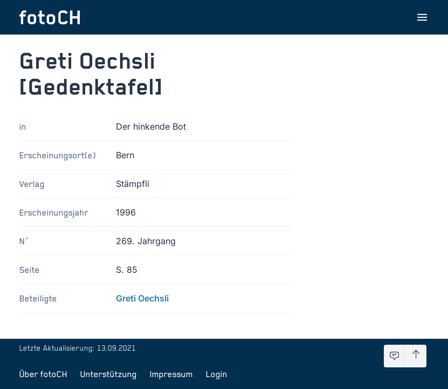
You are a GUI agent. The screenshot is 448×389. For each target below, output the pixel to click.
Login (217, 374)
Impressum (171, 374)
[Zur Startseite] (49, 17)
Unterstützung (108, 374)
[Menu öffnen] (422, 17)
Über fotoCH (43, 374)
